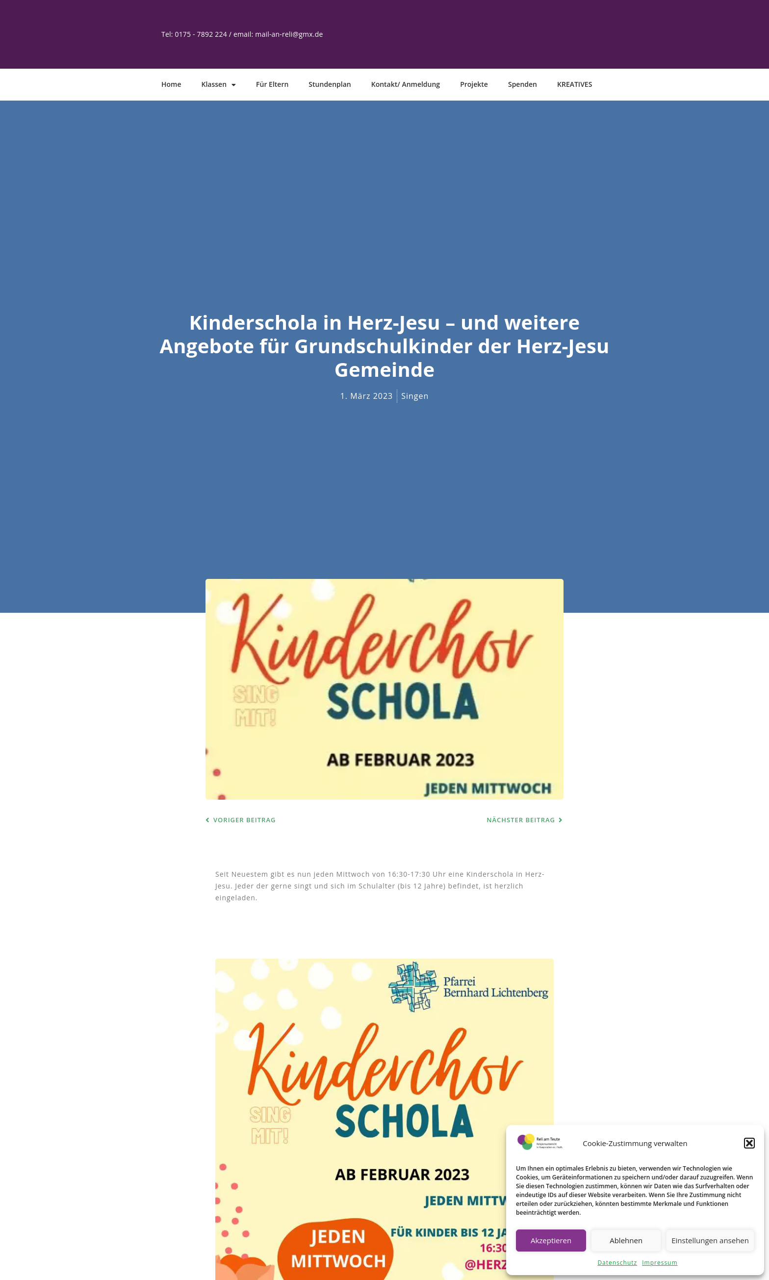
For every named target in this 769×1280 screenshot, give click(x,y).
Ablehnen (626, 1240)
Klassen (219, 85)
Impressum (659, 1262)
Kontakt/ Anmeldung (405, 84)
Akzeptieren (551, 1240)
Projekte (474, 84)
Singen (415, 396)
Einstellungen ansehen (710, 1240)
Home (171, 84)
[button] (749, 1143)
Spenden (522, 84)
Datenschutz (617, 1262)
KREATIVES (574, 84)
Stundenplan (329, 84)
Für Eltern (272, 84)
